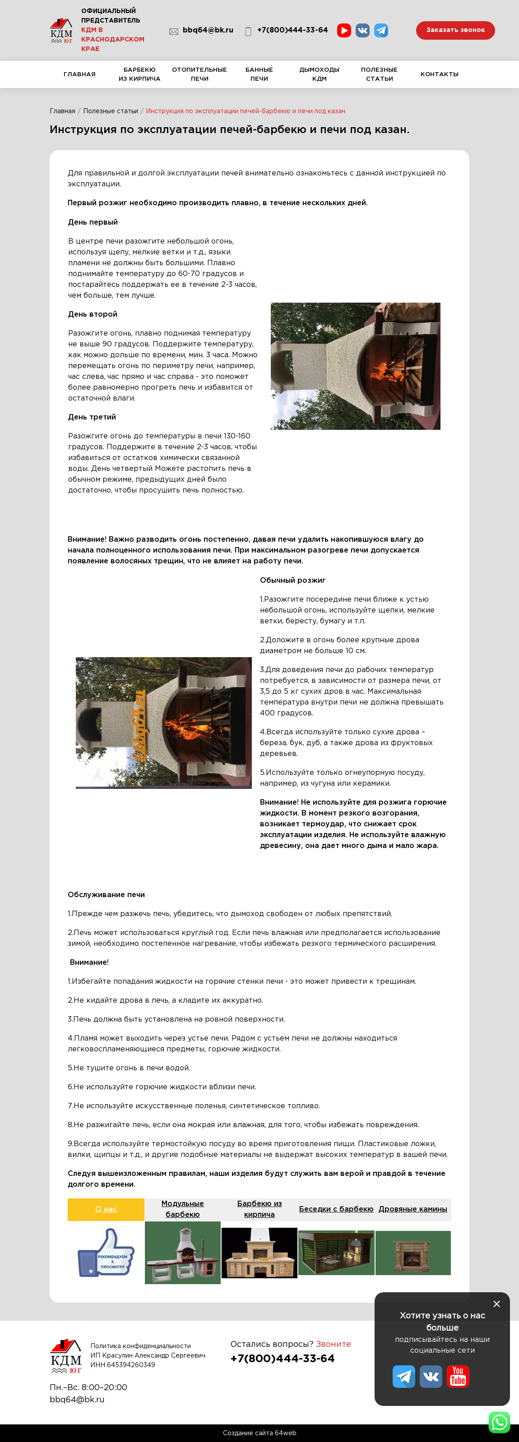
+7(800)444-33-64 (286, 31)
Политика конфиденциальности (140, 1345)
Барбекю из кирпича (140, 77)
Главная (80, 80)
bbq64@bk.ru (201, 31)
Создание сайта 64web (260, 1433)
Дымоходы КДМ (319, 77)
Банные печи (260, 77)
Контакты (439, 80)
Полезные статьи (379, 77)
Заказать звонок (455, 30)
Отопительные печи (200, 77)
